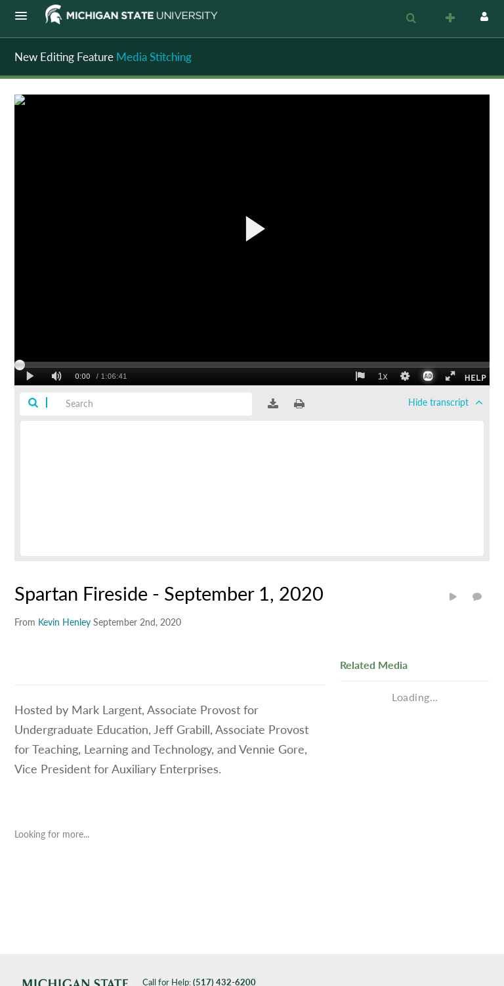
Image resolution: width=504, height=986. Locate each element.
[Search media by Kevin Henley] (64, 622)
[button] (24, 16)
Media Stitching (154, 57)
